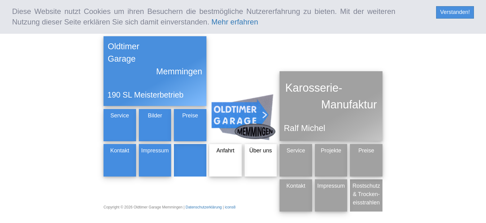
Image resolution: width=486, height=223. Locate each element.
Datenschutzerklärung (204, 207)
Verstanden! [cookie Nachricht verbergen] (455, 12)
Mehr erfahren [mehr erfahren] (234, 22)
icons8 (230, 207)
